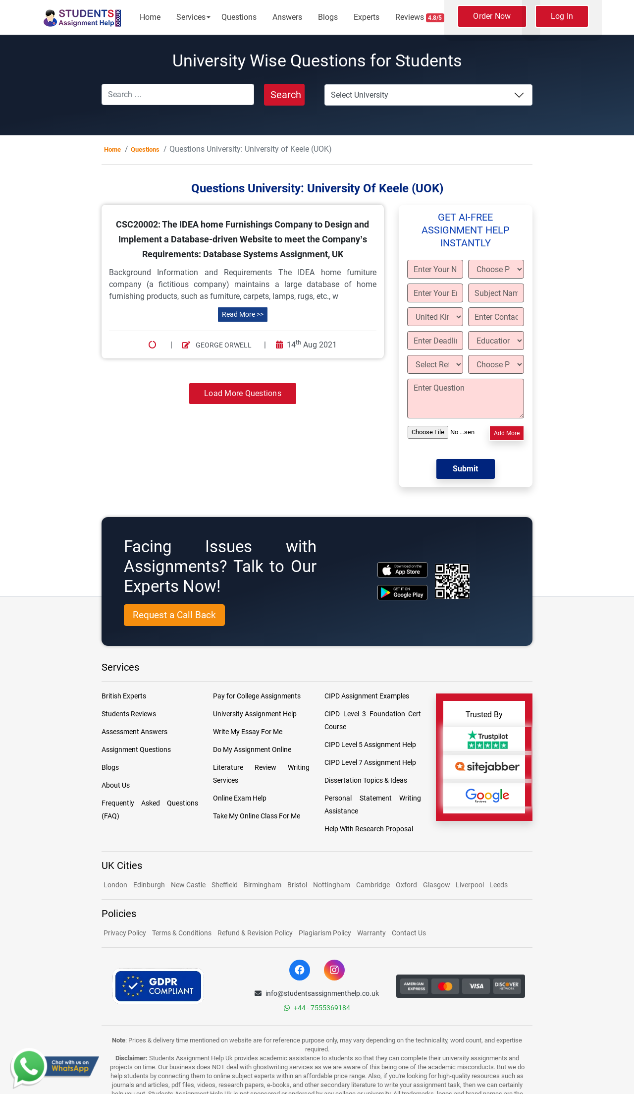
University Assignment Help (255, 714)
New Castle (188, 885)
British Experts (124, 696)
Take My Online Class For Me (256, 816)
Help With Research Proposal (368, 829)
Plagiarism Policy (325, 933)
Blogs (328, 17)
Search (285, 95)
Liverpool (470, 885)
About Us (116, 785)
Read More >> (243, 314)
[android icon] (402, 592)
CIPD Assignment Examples (366, 696)
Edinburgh (149, 885)
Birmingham (262, 885)
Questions (239, 17)
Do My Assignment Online (252, 749)
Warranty (371, 933)
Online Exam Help (239, 798)
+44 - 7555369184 (317, 1008)
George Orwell (217, 345)
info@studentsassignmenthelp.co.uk (317, 993)
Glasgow (437, 885)
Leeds (498, 885)
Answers (287, 17)
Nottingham (331, 885)
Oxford (406, 885)
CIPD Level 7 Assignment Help (370, 762)
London (115, 885)
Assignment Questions (136, 749)
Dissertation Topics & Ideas (365, 780)
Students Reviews (129, 714)
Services (191, 17)
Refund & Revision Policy (255, 933)
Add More (507, 433)
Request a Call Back (174, 615)
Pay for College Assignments (257, 696)
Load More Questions (242, 393)
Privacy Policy (125, 933)
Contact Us (409, 933)
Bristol (297, 885)
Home (150, 17)
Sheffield (224, 885)
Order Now (492, 16)
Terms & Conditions (181, 933)
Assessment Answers (134, 732)
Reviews (420, 17)
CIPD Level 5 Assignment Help (370, 745)
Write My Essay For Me (247, 732)
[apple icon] (402, 569)
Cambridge (373, 885)
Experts (366, 17)
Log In (562, 16)
